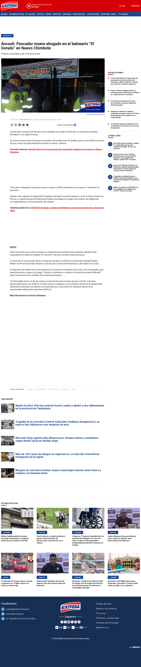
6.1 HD (122, 6)
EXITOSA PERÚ (41, 389)
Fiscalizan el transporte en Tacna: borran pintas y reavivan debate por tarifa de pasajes (123, 103)
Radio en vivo (102, 627)
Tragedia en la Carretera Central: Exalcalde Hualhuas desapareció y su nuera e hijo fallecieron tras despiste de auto (57, 423)
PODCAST (135, 6)
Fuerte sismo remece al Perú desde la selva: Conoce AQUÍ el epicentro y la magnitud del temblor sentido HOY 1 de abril (124, 156)
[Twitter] (65, 621)
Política (40, 14)
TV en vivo (101, 613)
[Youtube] (68, 621)
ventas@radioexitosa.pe (17, 609)
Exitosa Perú (93, 14)
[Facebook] (61, 621)
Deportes (57, 14)
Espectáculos (79, 14)
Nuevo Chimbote (54, 389)
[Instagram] (72, 621)
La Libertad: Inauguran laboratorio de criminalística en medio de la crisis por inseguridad (125, 126)
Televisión (105, 14)
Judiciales (66, 14)
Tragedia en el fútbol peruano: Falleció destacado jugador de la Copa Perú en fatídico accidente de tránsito (126, 178)
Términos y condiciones (107, 618)
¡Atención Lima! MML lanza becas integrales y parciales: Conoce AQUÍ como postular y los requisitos (123, 583)
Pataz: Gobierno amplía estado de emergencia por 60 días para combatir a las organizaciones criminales (125, 92)
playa (73, 389)
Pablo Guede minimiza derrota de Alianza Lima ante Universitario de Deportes (51, 583)
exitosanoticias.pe (15, 614)
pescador (65, 389)
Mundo (48, 14)
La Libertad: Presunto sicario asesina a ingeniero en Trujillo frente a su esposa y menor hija (16, 583)
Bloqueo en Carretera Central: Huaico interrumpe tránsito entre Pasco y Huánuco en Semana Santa (58, 472)
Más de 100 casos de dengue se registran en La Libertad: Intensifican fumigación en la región (57, 455)
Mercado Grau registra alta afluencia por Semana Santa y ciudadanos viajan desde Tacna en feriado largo (56, 439)
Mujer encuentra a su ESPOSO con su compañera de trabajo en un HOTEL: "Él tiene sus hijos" (125, 189)
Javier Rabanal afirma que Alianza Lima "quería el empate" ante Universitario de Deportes (122, 538)
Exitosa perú (37, 119)
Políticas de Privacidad (107, 622)
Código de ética (103, 604)
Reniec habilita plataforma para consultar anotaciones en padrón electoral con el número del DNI (15, 538)
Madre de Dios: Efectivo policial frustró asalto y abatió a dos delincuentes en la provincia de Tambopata (59, 407)
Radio (113, 14)
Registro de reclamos (106, 608)
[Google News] (75, 621)
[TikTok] (79, 621)
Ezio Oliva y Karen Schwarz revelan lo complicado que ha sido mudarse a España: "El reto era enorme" (126, 145)
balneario (30, 389)
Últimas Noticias (16, 14)
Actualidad (30, 14)
